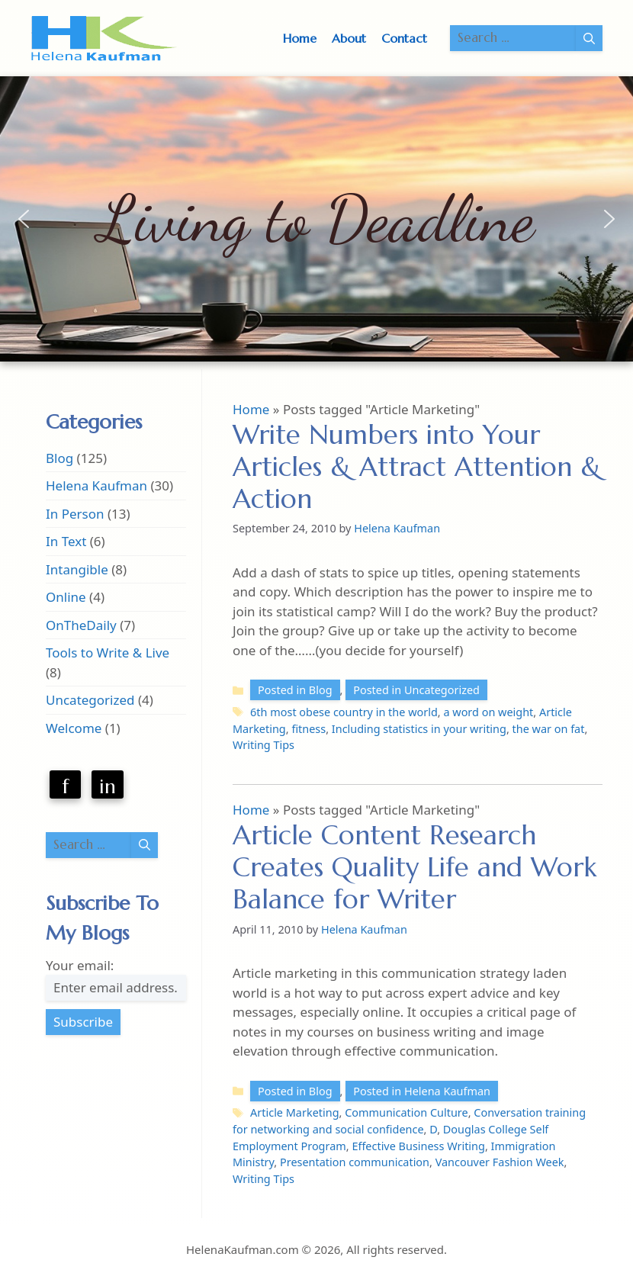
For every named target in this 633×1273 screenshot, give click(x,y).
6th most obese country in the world (344, 712)
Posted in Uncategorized (416, 690)
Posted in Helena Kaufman (421, 1091)
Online (66, 597)
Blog (59, 458)
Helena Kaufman (96, 485)
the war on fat (549, 729)
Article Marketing (294, 1112)
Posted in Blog (295, 690)
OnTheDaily (81, 625)
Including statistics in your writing (419, 729)
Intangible (77, 569)
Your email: (80, 965)
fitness (308, 729)
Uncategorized (90, 700)
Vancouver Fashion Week (499, 1162)
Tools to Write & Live (107, 652)
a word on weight (488, 712)
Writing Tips (263, 745)
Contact (404, 38)
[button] (23, 219)
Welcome (73, 728)
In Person (75, 513)
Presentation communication (354, 1162)
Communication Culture (406, 1112)
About (349, 38)
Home (299, 38)
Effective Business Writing (418, 1146)
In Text (66, 541)
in (107, 786)
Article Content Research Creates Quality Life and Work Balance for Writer (414, 867)
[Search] (589, 38)
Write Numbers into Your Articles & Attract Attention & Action (417, 467)
